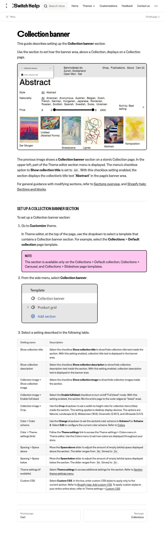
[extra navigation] (156, 6)
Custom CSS (112, 488)
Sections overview (107, 184)
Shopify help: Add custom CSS (94, 485)
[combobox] (54, 6)
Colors (121, 425)
